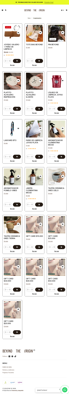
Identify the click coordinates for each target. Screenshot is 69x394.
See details (56, 62)
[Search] (5, 10)
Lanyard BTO (10, 140)
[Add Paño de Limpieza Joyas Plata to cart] (38, 155)
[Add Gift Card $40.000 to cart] (38, 288)
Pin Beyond (53, 44)
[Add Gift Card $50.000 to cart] (60, 288)
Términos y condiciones (8, 370)
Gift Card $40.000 (31, 279)
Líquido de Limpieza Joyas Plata (55, 95)
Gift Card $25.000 (53, 237)
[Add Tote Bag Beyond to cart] (39, 61)
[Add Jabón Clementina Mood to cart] (38, 203)
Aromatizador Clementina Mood (55, 142)
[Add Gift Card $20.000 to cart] (16, 331)
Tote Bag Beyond (34, 44)
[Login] (62, 10)
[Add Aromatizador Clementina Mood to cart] (60, 155)
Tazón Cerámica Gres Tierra (12, 237)
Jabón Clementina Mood (32, 190)
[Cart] (66, 10)
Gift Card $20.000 (9, 322)
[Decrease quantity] (5, 61)
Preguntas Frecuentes (8, 372)
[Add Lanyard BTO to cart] (16, 155)
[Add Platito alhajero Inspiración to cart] (16, 107)
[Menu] (2, 10)
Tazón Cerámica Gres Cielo (56, 189)
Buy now (12, 65)
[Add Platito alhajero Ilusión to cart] (38, 107)
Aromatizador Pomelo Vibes (11, 189)
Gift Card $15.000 (34, 236)
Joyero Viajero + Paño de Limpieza (11, 46)
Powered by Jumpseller (17, 390)
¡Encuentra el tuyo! (48, 2)
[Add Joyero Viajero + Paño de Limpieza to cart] (17, 61)
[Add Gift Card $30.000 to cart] (16, 288)
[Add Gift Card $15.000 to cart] (38, 246)
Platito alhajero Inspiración (10, 95)
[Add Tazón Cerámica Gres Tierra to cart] (16, 246)
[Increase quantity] (10, 61)
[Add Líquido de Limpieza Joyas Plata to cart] (60, 107)
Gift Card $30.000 (9, 279)
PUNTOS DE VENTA (7, 367)
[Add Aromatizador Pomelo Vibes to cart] (16, 203)
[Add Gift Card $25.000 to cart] (60, 246)
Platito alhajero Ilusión (31, 95)
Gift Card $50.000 (53, 279)
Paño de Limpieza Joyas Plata (34, 141)
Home (29, 18)
